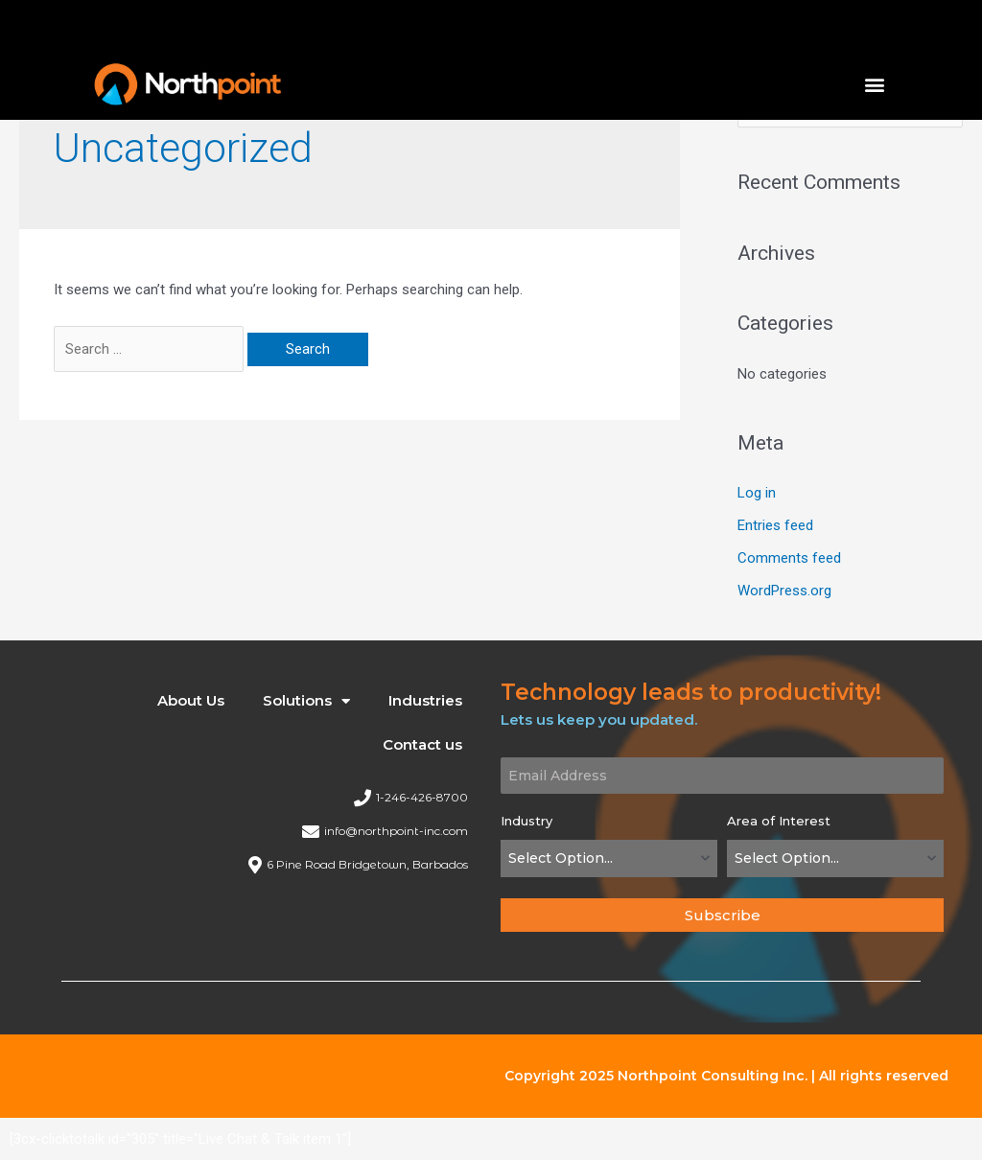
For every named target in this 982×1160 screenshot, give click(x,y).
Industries (425, 700)
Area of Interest (778, 820)
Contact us (422, 744)
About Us (190, 700)
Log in (756, 492)
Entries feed (775, 525)
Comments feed (789, 558)
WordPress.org (784, 590)
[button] (875, 84)
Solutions (306, 701)
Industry (526, 820)
